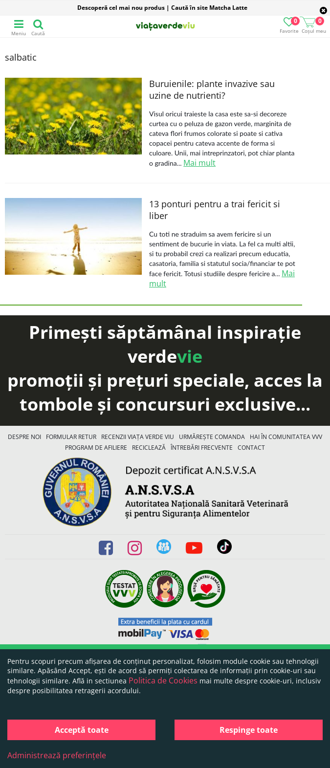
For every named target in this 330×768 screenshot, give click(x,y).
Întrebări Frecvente (202, 447)
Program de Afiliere (96, 447)
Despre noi (24, 437)
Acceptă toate (82, 729)
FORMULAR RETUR (71, 437)
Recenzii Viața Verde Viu (137, 437)
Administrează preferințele (56, 755)
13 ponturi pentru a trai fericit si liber (214, 209)
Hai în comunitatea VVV (286, 437)
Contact (251, 447)
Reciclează (149, 447)
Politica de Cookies (163, 680)
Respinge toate (249, 729)
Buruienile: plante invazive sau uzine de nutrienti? (212, 89)
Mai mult (199, 162)
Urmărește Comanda (212, 437)
